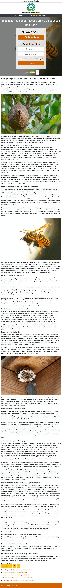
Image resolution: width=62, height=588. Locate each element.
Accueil (3, 585)
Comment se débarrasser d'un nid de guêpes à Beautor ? (19, 580)
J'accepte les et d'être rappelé (31, 59)
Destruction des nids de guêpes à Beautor (15, 572)
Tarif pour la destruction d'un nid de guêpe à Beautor (18, 578)
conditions (31, 59)
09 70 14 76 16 (31, 37)
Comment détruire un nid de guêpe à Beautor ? (16, 575)
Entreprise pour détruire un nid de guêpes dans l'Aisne (16, 570)
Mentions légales (12, 585)
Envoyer (31, 63)
